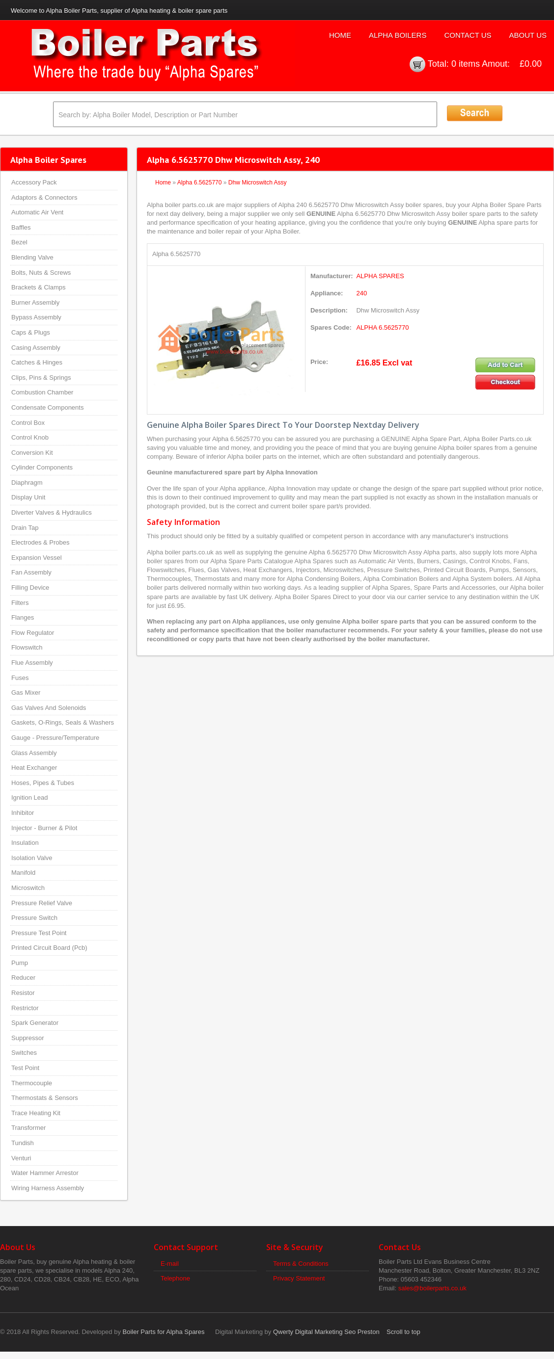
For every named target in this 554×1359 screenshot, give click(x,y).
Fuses (19, 677)
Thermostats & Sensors (44, 1097)
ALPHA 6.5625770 (382, 327)
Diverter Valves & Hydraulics (51, 512)
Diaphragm (27, 482)
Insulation (25, 842)
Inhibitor (22, 812)
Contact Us (467, 35)
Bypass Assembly (36, 317)
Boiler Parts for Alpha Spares (164, 1331)
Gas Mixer (25, 692)
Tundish (22, 1143)
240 (361, 293)
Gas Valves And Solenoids (48, 707)
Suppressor (27, 1038)
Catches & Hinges (36, 362)
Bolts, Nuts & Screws (41, 272)
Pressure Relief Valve (41, 903)
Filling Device (30, 587)
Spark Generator (34, 1022)
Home (340, 35)
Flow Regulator (32, 632)
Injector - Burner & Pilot (44, 828)
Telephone (175, 1278)
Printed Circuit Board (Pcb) (49, 947)
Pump (19, 963)
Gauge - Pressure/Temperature (55, 737)
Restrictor (25, 1008)
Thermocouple (31, 1083)
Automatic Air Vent (37, 212)
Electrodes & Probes (40, 542)
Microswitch (28, 887)
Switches (24, 1052)
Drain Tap (24, 527)
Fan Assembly (31, 572)
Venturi (21, 1158)
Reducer (23, 977)
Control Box (28, 422)
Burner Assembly (35, 302)
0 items (465, 64)
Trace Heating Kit (35, 1113)
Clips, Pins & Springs (41, 377)
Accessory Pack (33, 182)
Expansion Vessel (36, 557)
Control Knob (30, 437)
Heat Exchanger (34, 767)
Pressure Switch (34, 917)
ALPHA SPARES (380, 276)
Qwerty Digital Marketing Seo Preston (326, 1331)
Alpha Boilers (398, 35)
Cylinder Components (42, 467)
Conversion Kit (32, 452)
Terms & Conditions (301, 1263)
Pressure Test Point (38, 933)
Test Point (25, 1068)
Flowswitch (27, 647)
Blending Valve (32, 257)
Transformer (28, 1127)
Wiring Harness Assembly (47, 1188)
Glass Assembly (33, 753)
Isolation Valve (32, 858)
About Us (528, 35)
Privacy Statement (299, 1278)
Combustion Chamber (42, 392)
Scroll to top (403, 1331)
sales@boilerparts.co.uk (432, 1288)
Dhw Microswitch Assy (257, 182)
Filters (19, 602)
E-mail (170, 1263)
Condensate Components (47, 407)
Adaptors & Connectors (44, 197)
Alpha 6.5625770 (199, 182)
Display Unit (28, 497)
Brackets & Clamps (38, 287)
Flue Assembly (32, 662)
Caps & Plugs (30, 332)
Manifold (23, 872)
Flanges (22, 617)
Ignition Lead (29, 797)
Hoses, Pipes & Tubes (42, 782)
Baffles (21, 227)
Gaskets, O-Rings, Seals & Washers (62, 722)
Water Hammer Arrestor (45, 1172)
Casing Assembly (35, 347)
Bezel (19, 242)
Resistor (23, 992)
